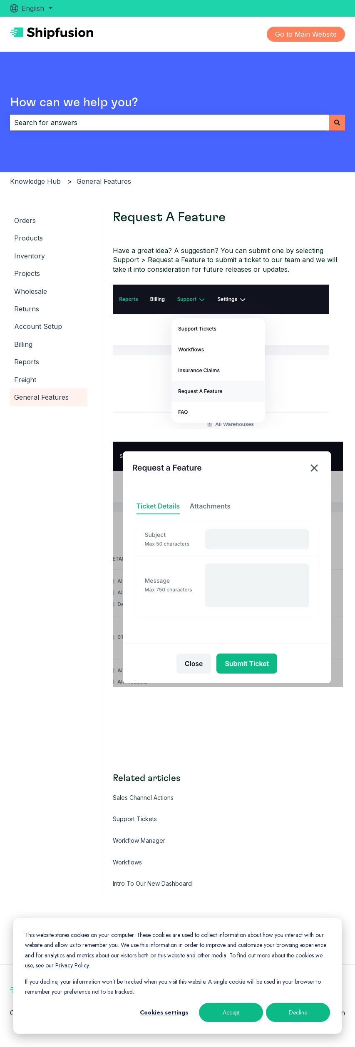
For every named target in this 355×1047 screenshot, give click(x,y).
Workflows (127, 862)
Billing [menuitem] (23, 344)
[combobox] (169, 122)
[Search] (337, 122)
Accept (231, 1012)
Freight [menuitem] (25, 380)
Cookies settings (164, 1012)
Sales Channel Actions (143, 797)
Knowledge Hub (35, 181)
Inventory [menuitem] (29, 256)
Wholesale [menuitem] (30, 291)
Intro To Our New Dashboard (152, 883)
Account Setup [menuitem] (38, 326)
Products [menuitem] (28, 238)
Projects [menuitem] (27, 273)
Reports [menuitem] (26, 362)
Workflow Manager (139, 840)
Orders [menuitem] (25, 220)
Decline (298, 1012)
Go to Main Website (306, 34)
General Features (104, 181)
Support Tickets (135, 818)
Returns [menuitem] (26, 309)
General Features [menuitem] (41, 397)
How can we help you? (74, 102)
